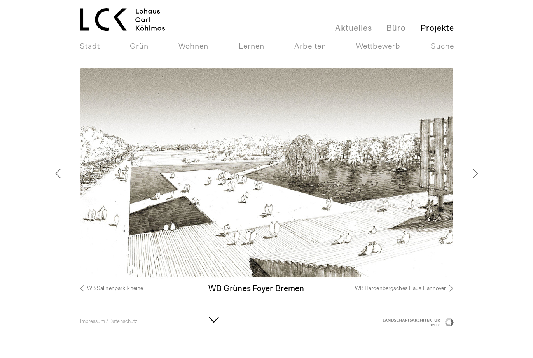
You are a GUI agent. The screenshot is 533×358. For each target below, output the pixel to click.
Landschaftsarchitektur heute (412, 324)
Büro (396, 29)
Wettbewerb (378, 47)
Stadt (90, 47)
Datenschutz (123, 321)
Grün (139, 47)
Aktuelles (353, 29)
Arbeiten (310, 47)
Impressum (92, 321)
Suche (442, 47)
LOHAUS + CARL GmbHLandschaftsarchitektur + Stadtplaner (128, 10)
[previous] (68, 173)
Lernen (251, 47)
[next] (465, 173)
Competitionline (449, 324)
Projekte (437, 29)
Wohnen (193, 47)
